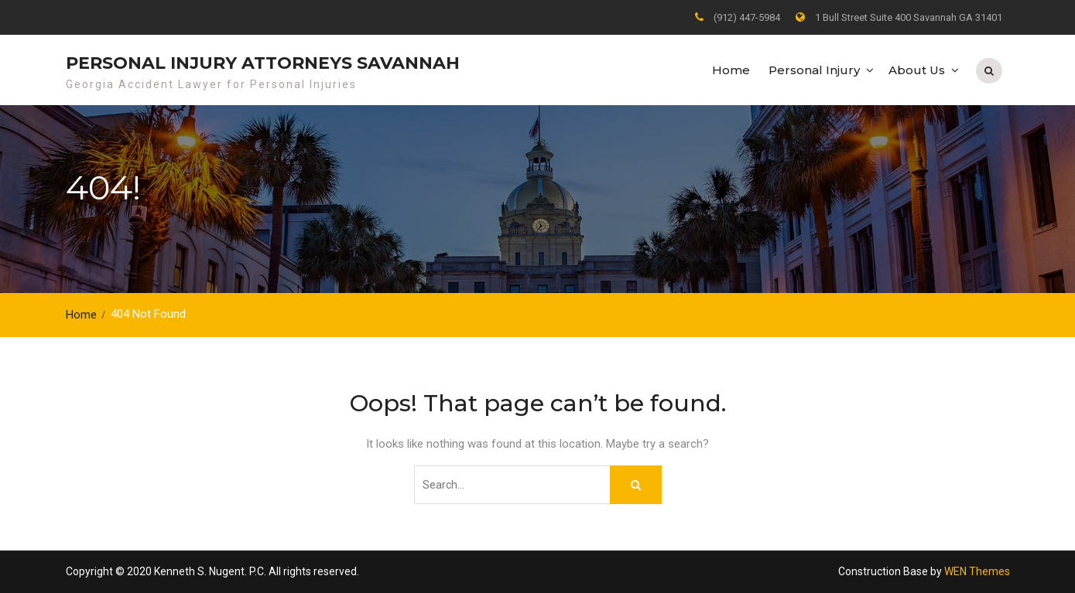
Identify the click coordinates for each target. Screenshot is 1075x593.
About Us (916, 70)
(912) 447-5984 (747, 17)
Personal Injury (814, 70)
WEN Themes (977, 571)
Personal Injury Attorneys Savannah (263, 63)
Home (731, 70)
